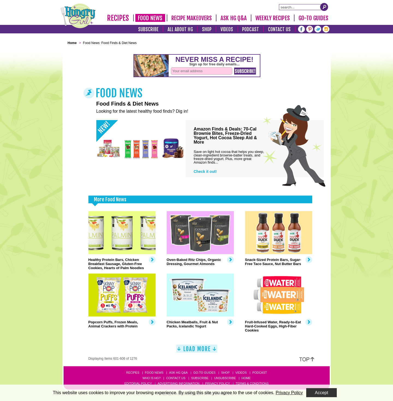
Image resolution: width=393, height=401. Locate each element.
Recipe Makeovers (191, 18)
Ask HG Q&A (234, 18)
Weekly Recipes (272, 18)
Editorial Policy (138, 383)
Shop (207, 29)
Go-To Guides (313, 18)
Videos (227, 29)
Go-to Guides (204, 372)
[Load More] (196, 351)
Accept (321, 392)
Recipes (118, 18)
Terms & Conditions (252, 383)
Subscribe (148, 29)
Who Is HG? (151, 378)
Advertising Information (178, 383)
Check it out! (205, 171)
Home (246, 378)
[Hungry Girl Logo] (78, 16)
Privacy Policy (217, 383)
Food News (150, 18)
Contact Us (279, 29)
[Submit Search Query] (324, 7)
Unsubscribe (225, 378)
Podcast (250, 29)
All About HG (180, 29)
